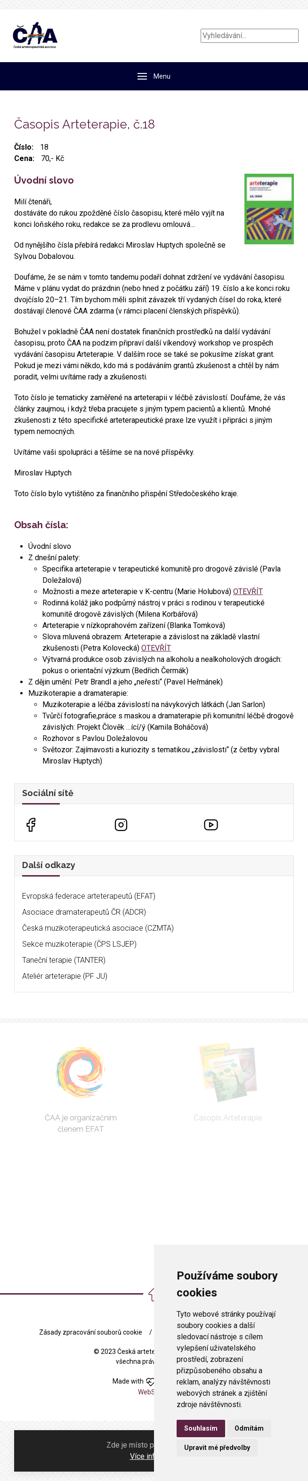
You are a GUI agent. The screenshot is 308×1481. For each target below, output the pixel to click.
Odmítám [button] (249, 1428)
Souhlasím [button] (201, 1428)
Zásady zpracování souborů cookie (90, 1332)
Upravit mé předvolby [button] (217, 1447)
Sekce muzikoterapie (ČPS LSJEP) (79, 944)
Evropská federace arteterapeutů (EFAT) (88, 896)
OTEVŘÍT (248, 591)
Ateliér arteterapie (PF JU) (64, 976)
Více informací (153, 1456)
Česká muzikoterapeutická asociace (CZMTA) (98, 928)
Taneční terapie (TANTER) (63, 960)
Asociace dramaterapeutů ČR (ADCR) (84, 912)
